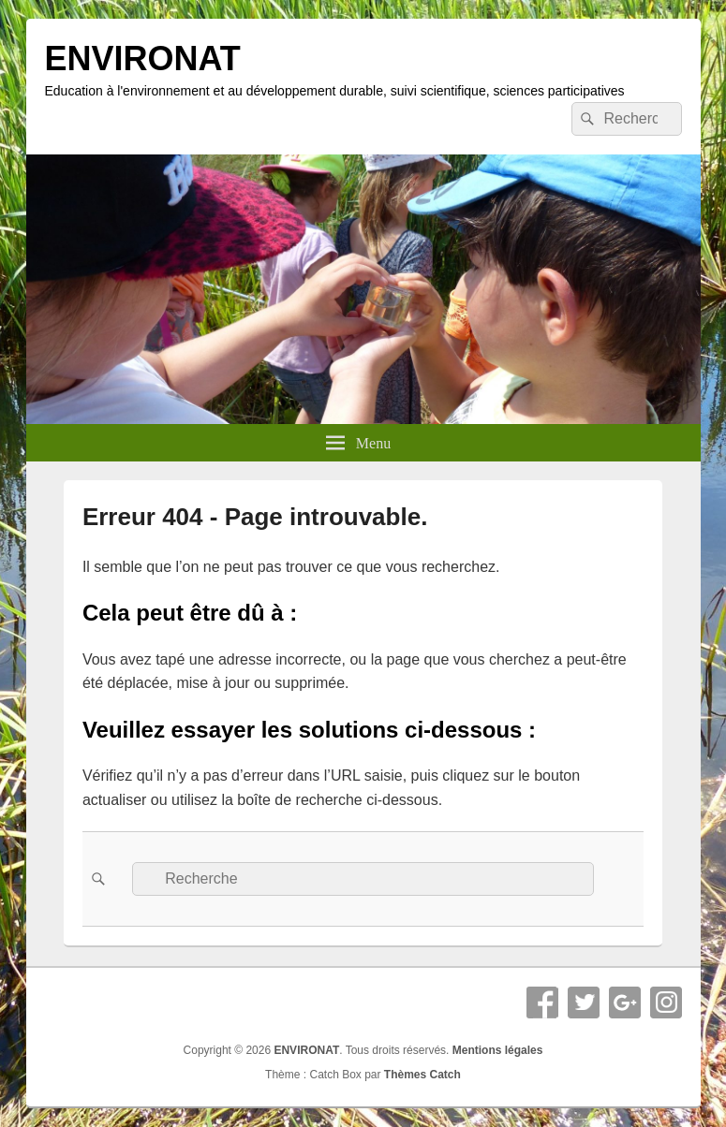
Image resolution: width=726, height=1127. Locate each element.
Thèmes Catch (422, 1074)
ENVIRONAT (143, 58)
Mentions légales (497, 1050)
